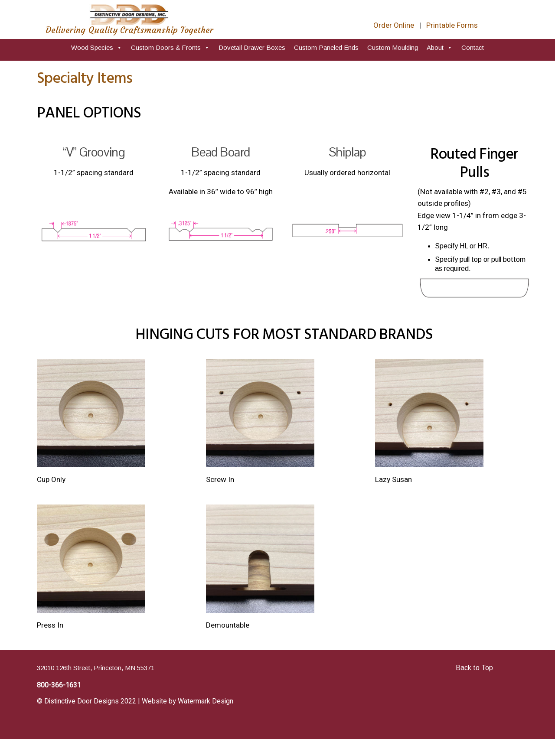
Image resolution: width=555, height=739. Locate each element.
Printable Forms (452, 25)
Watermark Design (205, 701)
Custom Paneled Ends (326, 47)
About (440, 47)
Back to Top (474, 667)
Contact (472, 47)
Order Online (393, 25)
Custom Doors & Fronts (170, 47)
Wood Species (96, 47)
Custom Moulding (392, 47)
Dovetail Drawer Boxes (252, 47)
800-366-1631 (59, 685)
